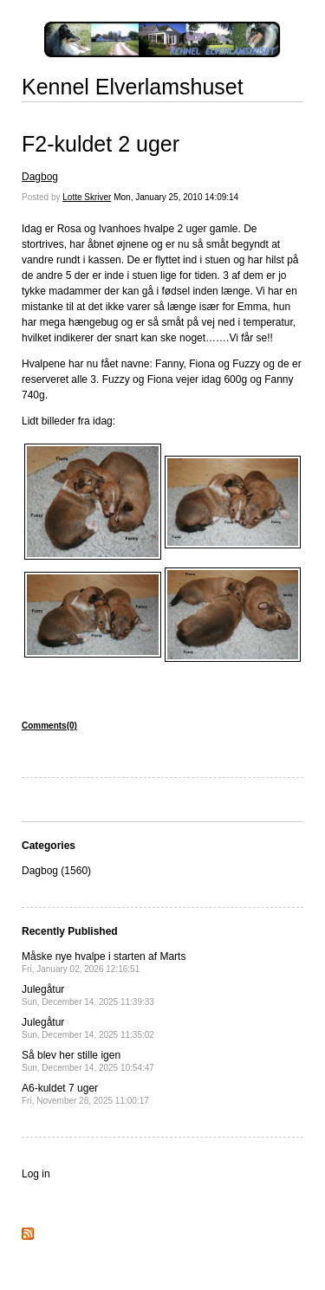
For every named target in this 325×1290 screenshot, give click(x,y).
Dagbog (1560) (56, 871)
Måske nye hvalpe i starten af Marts (103, 962)
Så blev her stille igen (88, 1061)
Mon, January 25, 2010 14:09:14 (176, 197)
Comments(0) (49, 725)
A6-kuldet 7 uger (85, 1093)
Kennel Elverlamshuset (133, 87)
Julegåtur (88, 995)
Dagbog (40, 177)
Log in (36, 1174)
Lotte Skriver (86, 197)
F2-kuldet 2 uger (100, 144)
